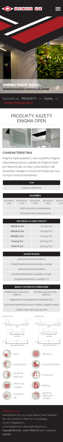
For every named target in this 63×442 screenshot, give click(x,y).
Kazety (48, 98)
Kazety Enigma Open (18, 102)
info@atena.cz (17, 422)
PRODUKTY (29, 98)
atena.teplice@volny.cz (34, 426)
